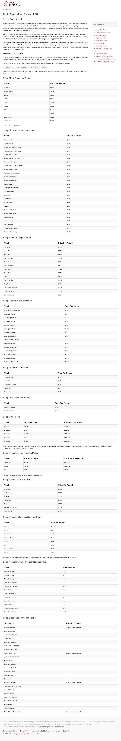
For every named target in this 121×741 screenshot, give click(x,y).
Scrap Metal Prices (101, 30)
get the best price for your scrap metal (51, 727)
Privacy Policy (24, 731)
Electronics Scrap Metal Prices (105, 61)
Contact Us (66, 731)
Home (5, 9)
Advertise (57, 731)
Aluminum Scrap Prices (103, 32)
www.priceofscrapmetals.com (23, 734)
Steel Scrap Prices (101, 53)
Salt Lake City (9, 67)
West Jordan (34, 67)
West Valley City (22, 67)
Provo (44, 67)
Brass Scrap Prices (101, 35)
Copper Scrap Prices (102, 38)
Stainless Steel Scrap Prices (104, 56)
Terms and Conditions (10, 731)
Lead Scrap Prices (101, 40)
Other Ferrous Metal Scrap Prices (106, 59)
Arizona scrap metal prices (59, 71)
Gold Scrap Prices (101, 46)
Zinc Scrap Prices (101, 43)
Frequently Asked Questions (42, 731)
